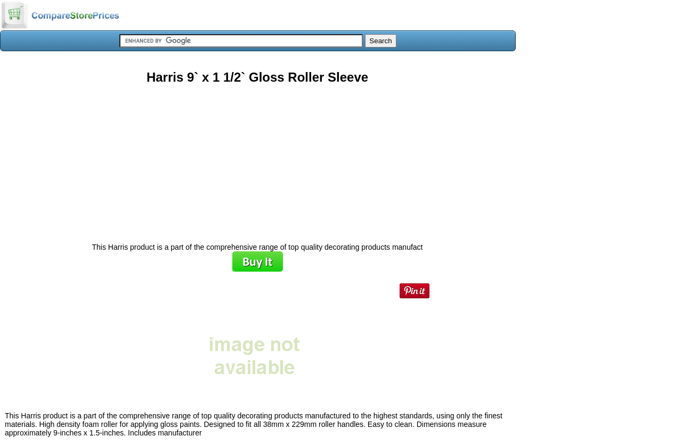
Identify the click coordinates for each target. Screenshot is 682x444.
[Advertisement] (257, 159)
